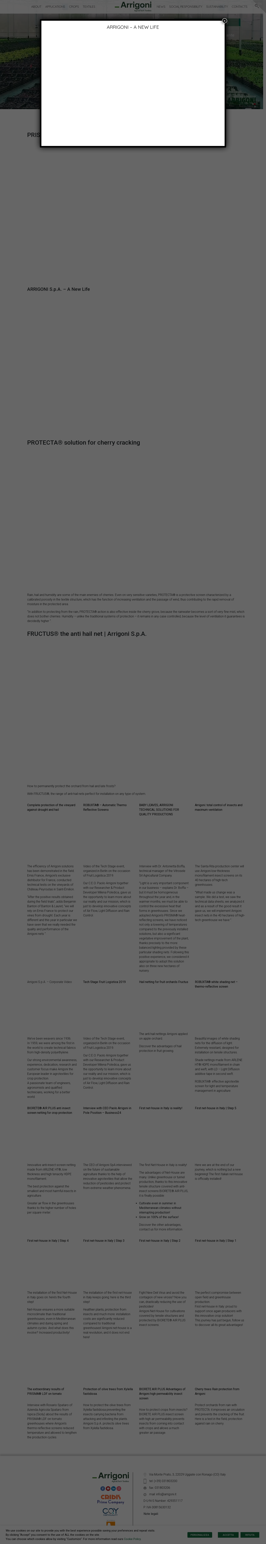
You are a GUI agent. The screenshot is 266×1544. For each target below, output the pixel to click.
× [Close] (224, 20)
